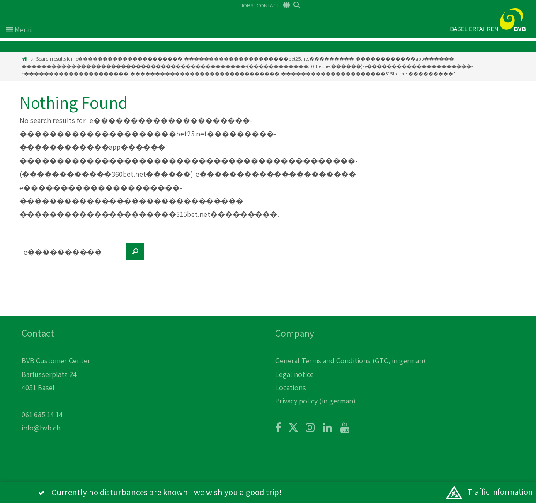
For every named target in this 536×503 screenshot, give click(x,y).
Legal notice (294, 374)
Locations (290, 387)
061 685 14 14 (42, 414)
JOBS (246, 5)
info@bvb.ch (41, 428)
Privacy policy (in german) (315, 401)
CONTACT (268, 5)
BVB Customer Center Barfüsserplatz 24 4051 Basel (56, 374)
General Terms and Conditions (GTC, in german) (350, 360)
